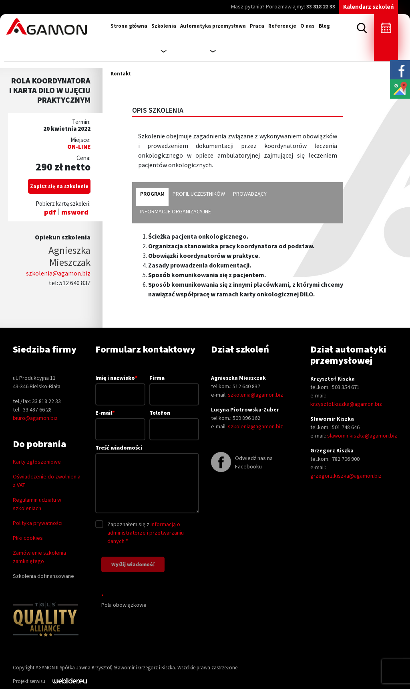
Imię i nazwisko (120, 386)
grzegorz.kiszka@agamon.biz (346, 475)
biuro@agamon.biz (35, 418)
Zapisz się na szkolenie (59, 186)
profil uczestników (199, 193)
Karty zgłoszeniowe (37, 461)
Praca (257, 25)
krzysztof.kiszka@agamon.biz (346, 403)
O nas (307, 25)
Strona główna (129, 25)
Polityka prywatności (37, 523)
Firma (174, 386)
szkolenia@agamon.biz (58, 273)
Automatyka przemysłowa (213, 25)
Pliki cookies (28, 537)
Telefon (174, 421)
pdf (50, 212)
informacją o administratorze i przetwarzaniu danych (145, 533)
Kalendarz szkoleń (368, 6)
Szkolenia (163, 25)
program (152, 193)
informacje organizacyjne (175, 211)
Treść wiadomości (147, 479)
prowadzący (250, 193)
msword (74, 212)
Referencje (282, 25)
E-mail (120, 421)
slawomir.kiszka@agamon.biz (362, 435)
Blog (324, 25)
